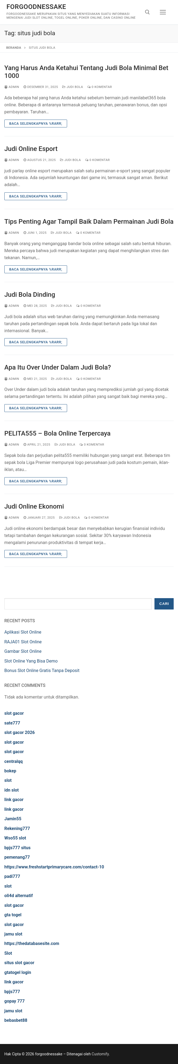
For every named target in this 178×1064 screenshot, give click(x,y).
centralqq (13, 761)
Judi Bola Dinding (29, 294)
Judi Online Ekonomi (34, 506)
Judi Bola (72, 87)
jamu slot (13, 934)
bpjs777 (12, 991)
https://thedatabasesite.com (31, 943)
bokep (10, 770)
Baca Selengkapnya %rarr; (35, 123)
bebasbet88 (15, 1020)
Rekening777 (17, 828)
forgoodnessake (36, 7)
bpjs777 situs (17, 847)
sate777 (12, 723)
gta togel (12, 914)
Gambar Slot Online (22, 651)
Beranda (13, 48)
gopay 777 (14, 1001)
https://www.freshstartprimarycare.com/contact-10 (54, 866)
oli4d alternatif (18, 895)
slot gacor (14, 713)
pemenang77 (17, 857)
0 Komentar (99, 87)
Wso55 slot (15, 838)
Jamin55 (12, 818)
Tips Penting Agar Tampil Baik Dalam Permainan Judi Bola (88, 221)
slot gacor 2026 (19, 732)
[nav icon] (163, 12)
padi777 (12, 876)
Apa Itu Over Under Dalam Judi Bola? (57, 367)
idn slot (11, 790)
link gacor (14, 799)
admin (11, 87)
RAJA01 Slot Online (23, 641)
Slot (8, 953)
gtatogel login (17, 972)
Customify (100, 1054)
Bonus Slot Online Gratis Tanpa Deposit (42, 670)
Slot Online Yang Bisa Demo (31, 661)
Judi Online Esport (31, 149)
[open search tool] (147, 12)
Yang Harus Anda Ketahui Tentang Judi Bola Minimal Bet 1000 (86, 72)
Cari (164, 604)
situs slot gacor (19, 962)
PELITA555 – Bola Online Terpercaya (57, 433)
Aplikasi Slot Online (22, 632)
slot (8, 780)
